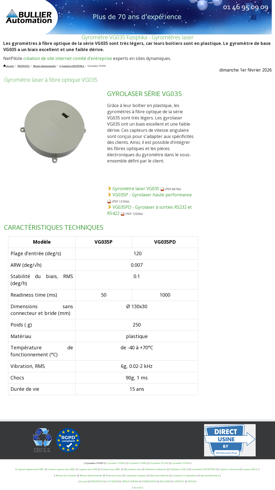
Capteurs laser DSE (88, 469)
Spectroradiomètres (209, 475)
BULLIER (165, 481)
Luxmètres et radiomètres (184, 475)
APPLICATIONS (130, 481)
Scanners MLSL (250, 469)
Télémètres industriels (155, 469)
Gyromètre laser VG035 (139, 188)
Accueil (84, 481)
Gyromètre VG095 (137, 463)
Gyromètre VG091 (116, 463)
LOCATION (112, 481)
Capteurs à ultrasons (229, 469)
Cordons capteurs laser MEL (61, 469)
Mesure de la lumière (66, 475)
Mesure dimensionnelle (91, 475)
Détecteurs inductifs (159, 475)
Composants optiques (135, 475)
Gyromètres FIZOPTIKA (203, 469)
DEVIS (191, 481)
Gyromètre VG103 (159, 463)
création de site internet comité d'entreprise (67, 58)
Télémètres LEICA (179, 469)
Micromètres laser (132, 469)
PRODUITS (97, 481)
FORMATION (149, 481)
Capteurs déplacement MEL (30, 469)
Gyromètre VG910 (181, 463)
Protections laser (114, 475)
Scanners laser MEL (111, 469)
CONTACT (178, 481)
